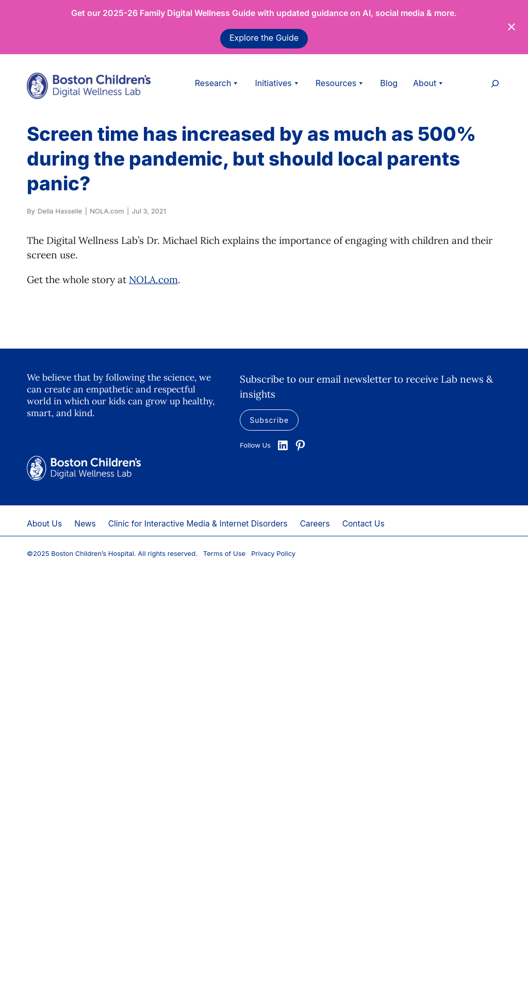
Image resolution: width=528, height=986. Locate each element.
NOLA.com (153, 279)
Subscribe (269, 420)
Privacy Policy (273, 553)
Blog (389, 83)
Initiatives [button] (277, 83)
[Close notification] (511, 27)
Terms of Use (224, 553)
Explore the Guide (264, 37)
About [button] (428, 83)
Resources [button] (340, 83)
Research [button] (217, 83)
